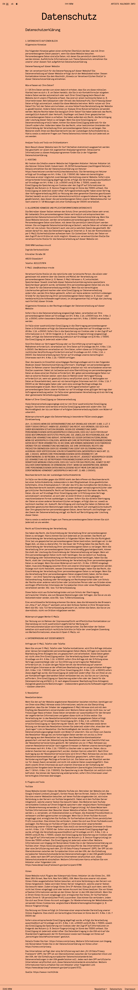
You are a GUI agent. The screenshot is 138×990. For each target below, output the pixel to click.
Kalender (125, 4)
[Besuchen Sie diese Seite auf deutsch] (7, 4)
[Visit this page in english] (4, 4)
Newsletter (100, 988)
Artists (115, 4)
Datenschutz (116, 988)
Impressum (130, 988)
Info (133, 4)
